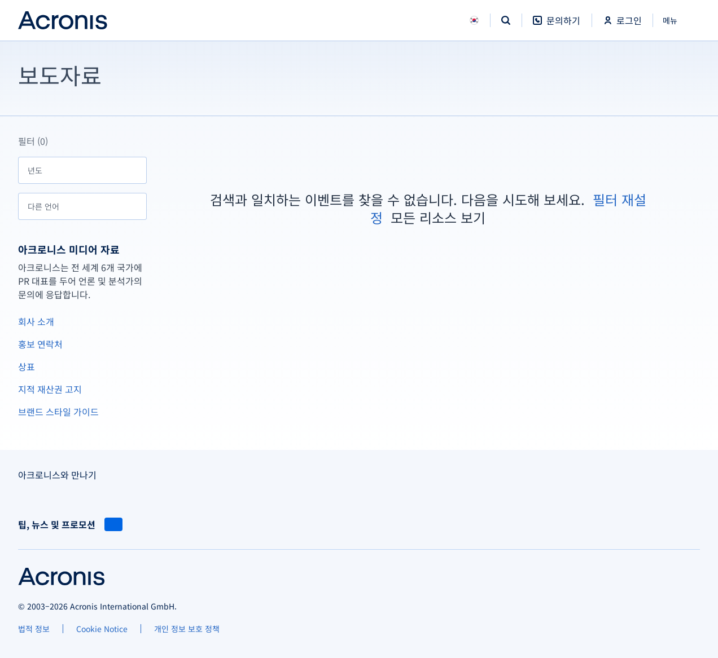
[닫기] (676, 20)
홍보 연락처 (40, 344)
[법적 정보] (34, 628)
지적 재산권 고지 (50, 389)
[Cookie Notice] (102, 628)
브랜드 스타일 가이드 (58, 411)
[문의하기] (556, 26)
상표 (26, 366)
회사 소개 (36, 321)
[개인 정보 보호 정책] (187, 628)
